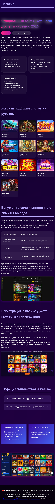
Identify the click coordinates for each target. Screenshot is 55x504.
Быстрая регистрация (22, 33)
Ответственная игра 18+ (11, 499)
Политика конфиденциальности (29, 499)
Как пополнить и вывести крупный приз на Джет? (27, 398)
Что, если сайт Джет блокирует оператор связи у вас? (27, 406)
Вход (6, 33)
